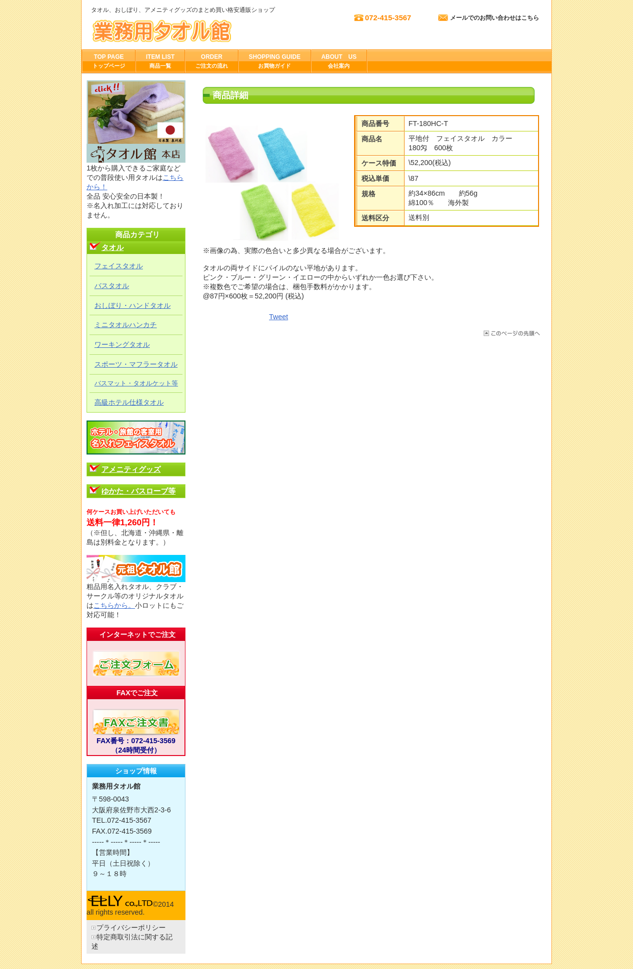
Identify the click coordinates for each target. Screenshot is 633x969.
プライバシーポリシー (131, 927)
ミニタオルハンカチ (125, 325)
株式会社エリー (190, 30)
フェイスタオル (118, 266)
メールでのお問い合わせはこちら (494, 17)
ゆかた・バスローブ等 (138, 491)
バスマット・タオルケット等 (136, 383)
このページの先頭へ (511, 333)
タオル (112, 247)
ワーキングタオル (122, 344)
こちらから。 (114, 605)
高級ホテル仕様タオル (129, 402)
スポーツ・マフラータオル (136, 364)
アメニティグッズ (131, 469)
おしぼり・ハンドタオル (132, 305)
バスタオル (111, 286)
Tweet (278, 317)
